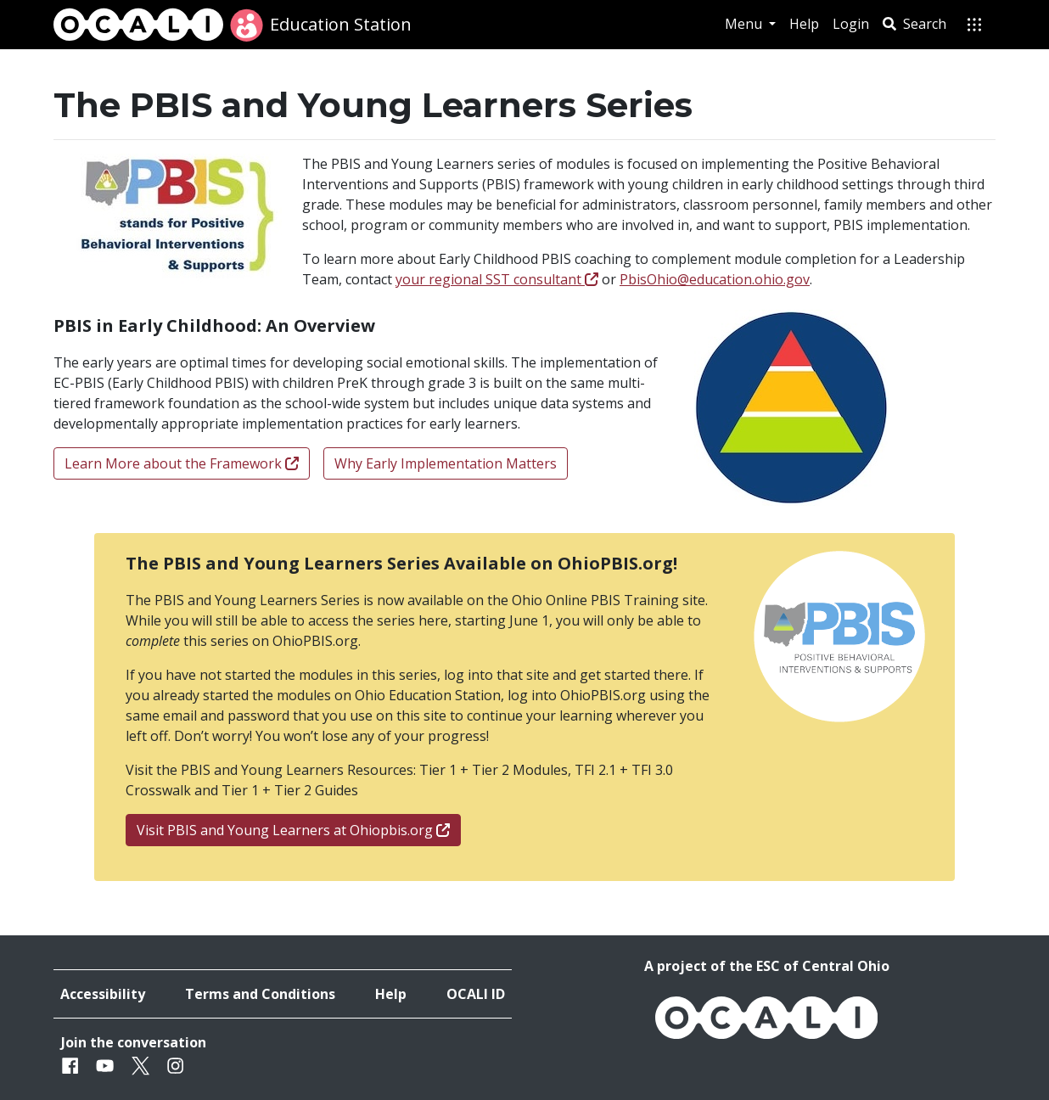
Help (804, 23)
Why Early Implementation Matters (445, 463)
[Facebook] (70, 1065)
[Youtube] (105, 1065)
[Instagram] (175, 1065)
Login (851, 23)
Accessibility (102, 994)
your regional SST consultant (496, 279)
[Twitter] (140, 1065)
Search (914, 23)
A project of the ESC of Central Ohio (766, 966)
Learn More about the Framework (182, 463)
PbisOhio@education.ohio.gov (715, 279)
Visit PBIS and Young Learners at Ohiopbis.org (293, 830)
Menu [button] (745, 23)
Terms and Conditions (260, 994)
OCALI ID (475, 994)
